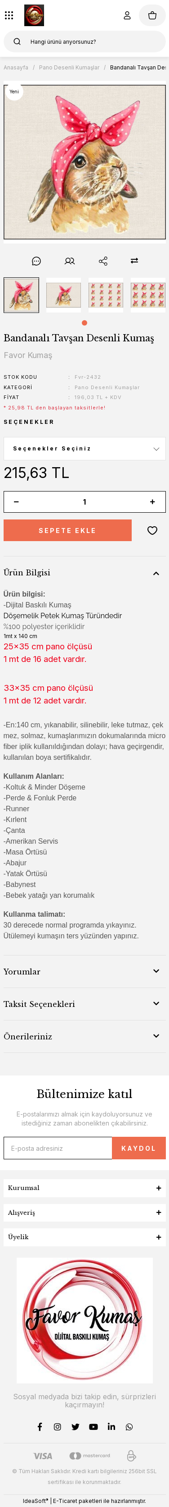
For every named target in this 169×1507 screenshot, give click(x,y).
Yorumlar (22, 971)
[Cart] (152, 15)
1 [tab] (84, 323)
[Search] (85, 41)
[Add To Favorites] (152, 530)
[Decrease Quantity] (16, 502)
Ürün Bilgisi (27, 572)
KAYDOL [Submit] (138, 1148)
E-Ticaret (65, 1501)
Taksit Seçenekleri (39, 1004)
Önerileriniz (28, 1036)
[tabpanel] (21, 295)
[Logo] (34, 15)
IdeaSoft (35, 1500)
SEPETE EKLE (68, 530)
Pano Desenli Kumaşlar (107, 387)
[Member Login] (127, 15)
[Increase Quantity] (152, 502)
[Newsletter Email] (85, 1148)
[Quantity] (84, 502)
